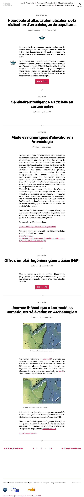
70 (50, 448)
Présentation (30, 3)
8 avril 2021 (47, 112)
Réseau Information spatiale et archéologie (17, 483)
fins (39, 112)
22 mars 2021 (47, 147)
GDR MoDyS (31, 496)
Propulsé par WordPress (59, 483)
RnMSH (61, 371)
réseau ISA (47, 359)
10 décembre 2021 (50, 30)
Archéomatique (69, 5)
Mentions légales (20, 496)
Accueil (22, 3)
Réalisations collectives (65, 3)
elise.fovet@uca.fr (49, 429)
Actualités (42, 97)
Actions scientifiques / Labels (46, 3)
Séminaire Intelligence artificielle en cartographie (42, 104)
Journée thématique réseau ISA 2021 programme (38, 227)
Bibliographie (59, 5)
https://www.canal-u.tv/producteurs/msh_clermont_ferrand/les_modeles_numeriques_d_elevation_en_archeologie (41, 238)
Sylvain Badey (36, 30)
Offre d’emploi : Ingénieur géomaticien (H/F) (42, 260)
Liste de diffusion (8, 496)
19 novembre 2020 (47, 266)
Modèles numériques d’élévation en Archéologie (42, 139)
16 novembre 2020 (47, 318)
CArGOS (39, 496)
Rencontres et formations (44, 5)
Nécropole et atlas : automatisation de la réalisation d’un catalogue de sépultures (42, 22)
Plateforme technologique (42, 483)
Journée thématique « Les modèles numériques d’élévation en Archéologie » (42, 310)
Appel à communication (28, 433)
